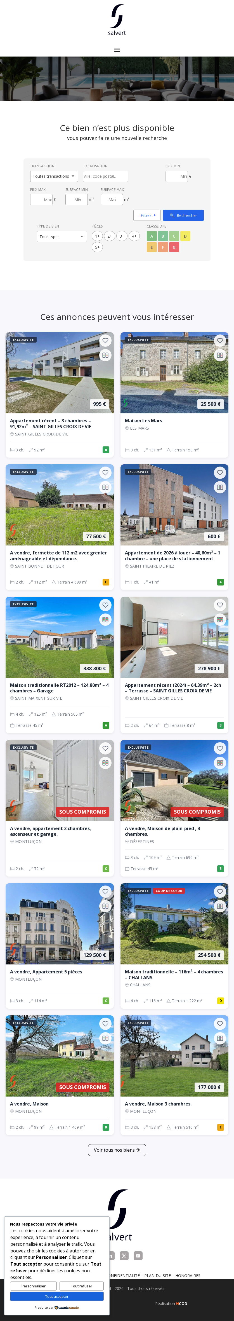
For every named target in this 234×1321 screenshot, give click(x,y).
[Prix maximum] (41, 199)
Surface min (76, 189)
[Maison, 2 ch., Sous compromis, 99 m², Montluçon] (60, 1075)
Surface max (112, 189)
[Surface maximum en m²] (112, 199)
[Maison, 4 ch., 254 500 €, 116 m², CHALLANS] (174, 946)
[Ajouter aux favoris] (105, 340)
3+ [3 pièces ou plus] (122, 236)
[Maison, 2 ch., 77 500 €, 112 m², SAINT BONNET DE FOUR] (60, 527)
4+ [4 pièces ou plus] (134, 236)
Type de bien (48, 226)
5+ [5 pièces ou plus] (97, 247)
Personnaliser (34, 1286)
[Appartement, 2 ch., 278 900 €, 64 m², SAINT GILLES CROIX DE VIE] (174, 665)
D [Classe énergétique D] (185, 236)
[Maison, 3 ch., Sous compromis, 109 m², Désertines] (174, 808)
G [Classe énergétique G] (174, 247)
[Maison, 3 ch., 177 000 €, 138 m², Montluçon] (174, 1075)
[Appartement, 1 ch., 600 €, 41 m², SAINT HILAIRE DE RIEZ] (174, 527)
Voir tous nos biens (114, 1150)
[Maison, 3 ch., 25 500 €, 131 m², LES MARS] (174, 395)
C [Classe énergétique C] (174, 236)
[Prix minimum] (177, 176)
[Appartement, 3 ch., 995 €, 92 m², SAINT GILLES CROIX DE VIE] (60, 395)
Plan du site (157, 1275)
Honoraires (187, 1275)
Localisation (95, 166)
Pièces (97, 226)
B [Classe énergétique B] (163, 236)
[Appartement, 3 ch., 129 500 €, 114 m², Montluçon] (60, 946)
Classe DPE (156, 226)
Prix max (38, 189)
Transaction (42, 166)
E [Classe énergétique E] (152, 247)
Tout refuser (81, 1286)
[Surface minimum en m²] (76, 199)
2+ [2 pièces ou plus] (109, 236)
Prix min (173, 166)
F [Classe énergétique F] (163, 247)
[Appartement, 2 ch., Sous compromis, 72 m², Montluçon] (60, 808)
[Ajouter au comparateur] (105, 355)
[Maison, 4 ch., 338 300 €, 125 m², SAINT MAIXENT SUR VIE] (60, 665)
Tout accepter (56, 1296)
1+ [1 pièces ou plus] (97, 236)
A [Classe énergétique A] (151, 236)
